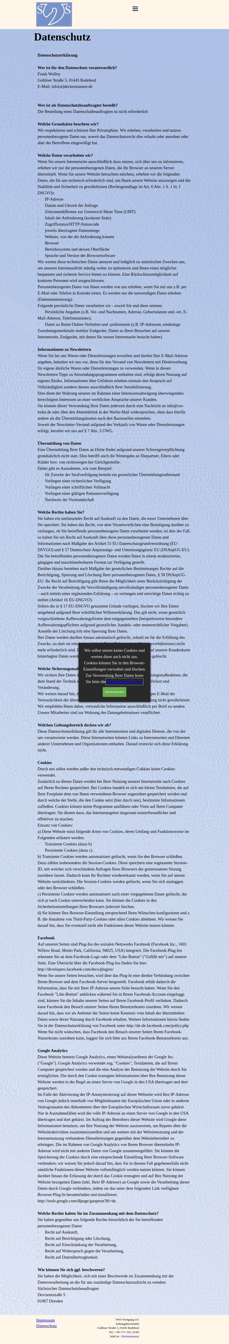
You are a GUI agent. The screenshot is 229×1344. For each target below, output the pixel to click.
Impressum (45, 1320)
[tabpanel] (114, 681)
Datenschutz (46, 1325)
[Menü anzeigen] (135, 8)
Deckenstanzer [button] (130, 1336)
